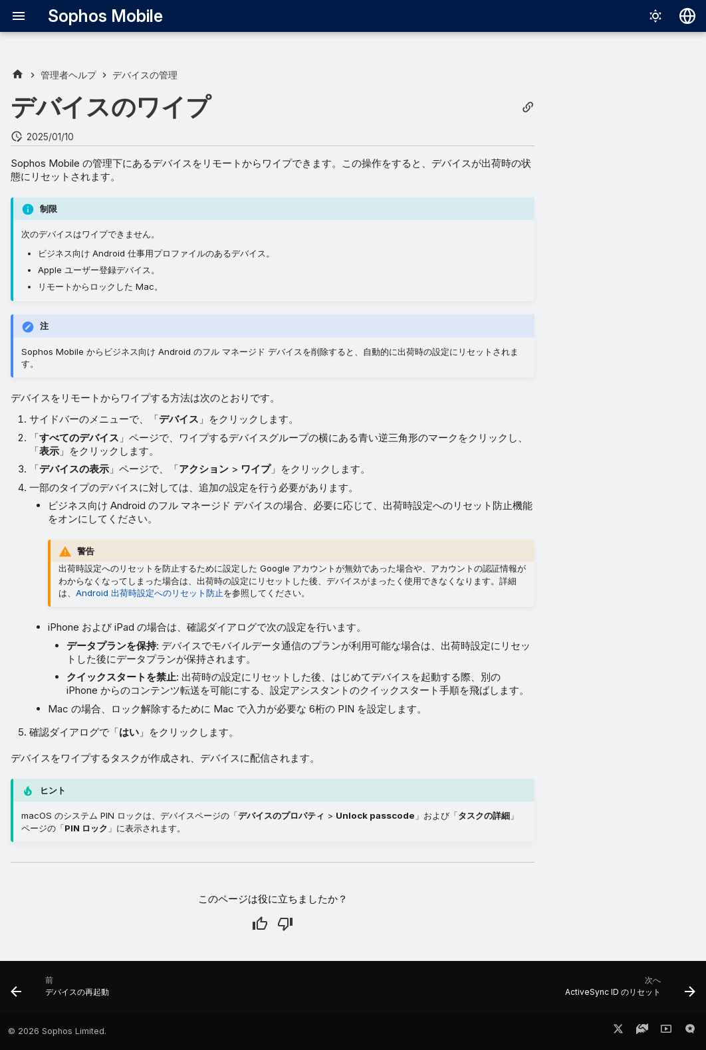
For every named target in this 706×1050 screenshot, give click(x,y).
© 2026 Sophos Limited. (57, 1031)
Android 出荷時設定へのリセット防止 (149, 592)
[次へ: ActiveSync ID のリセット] (627, 990)
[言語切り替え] (687, 16)
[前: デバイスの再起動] (63, 990)
